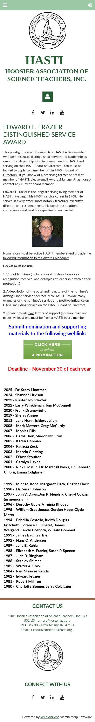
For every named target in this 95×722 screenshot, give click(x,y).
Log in (47, 97)
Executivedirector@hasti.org (52, 630)
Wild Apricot (49, 717)
